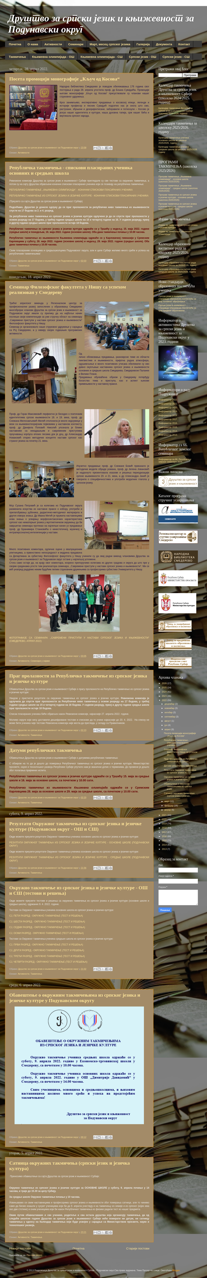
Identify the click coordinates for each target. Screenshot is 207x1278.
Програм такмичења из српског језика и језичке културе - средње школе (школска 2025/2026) (177, 206)
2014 (164, 845)
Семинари (75, 44)
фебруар (169, 805)
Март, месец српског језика (110, 44)
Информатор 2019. (168, 411)
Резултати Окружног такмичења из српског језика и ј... (180, 771)
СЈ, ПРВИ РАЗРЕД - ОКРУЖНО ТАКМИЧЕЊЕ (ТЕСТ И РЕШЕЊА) (46, 944)
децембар (170, 704)
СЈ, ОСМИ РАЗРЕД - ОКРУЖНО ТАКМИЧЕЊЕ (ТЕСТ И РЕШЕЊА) (46, 933)
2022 (164, 700)
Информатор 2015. (168, 427)
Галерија (143, 44)
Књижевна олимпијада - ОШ (53, 56)
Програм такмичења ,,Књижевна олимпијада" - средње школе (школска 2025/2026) (177, 188)
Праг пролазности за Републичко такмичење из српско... (180, 760)
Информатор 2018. (168, 415)
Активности (53, 44)
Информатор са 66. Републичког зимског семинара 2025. (174, 460)
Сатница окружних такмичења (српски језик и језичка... (179, 794)
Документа (164, 44)
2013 (164, 849)
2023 (164, 696)
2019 (164, 823)
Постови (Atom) (34, 1255)
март (167, 801)
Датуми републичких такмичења (45, 750)
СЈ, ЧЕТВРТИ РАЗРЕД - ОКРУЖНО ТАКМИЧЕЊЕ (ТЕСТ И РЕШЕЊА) (48, 961)
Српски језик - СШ (176, 56)
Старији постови (137, 1248)
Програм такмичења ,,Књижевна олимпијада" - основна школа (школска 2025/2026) (174, 179)
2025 (164, 687)
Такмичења (17, 56)
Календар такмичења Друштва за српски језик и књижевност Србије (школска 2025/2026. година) (175, 111)
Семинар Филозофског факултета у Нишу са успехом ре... (180, 752)
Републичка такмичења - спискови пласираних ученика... (176, 743)
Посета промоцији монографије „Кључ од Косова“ (64, 78)
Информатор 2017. (168, 419)
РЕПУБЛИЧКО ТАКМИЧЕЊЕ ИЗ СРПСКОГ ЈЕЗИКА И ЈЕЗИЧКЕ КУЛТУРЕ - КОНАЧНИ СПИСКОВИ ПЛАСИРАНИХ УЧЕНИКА (78, 195)
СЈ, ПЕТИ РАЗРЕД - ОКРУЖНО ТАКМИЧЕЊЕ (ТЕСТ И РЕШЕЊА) (46, 915)
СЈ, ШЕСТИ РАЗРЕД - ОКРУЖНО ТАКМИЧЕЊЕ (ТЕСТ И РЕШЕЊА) (47, 921)
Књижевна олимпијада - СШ (102, 56)
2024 (164, 692)
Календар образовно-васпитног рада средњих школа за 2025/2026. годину (177, 270)
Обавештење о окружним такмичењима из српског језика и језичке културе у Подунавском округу (74, 997)
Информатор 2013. (168, 435)
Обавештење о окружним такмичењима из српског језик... (178, 786)
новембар (170, 708)
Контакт (184, 44)
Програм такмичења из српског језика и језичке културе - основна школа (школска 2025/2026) (177, 197)
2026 (164, 683)
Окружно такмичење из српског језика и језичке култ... (180, 778)
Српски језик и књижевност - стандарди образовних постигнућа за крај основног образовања (177, 299)
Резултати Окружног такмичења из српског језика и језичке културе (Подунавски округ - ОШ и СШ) (75, 826)
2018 (164, 828)
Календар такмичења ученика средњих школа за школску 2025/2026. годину (177, 149)
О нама (32, 44)
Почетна (15, 44)
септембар (170, 716)
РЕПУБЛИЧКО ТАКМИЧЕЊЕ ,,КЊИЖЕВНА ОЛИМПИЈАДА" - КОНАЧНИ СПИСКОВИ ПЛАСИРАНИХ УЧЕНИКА (71, 189)
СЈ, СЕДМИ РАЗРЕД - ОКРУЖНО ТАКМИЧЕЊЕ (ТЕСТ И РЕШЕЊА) (47, 927)
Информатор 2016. (168, 423)
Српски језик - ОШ (142, 56)
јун (166, 725)
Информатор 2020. (168, 407)
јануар (168, 810)
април (168, 729)
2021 (164, 815)
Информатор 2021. (168, 403)
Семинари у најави (40, 661)
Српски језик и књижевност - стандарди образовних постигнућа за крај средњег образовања (177, 308)
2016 (164, 836)
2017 (164, 832)
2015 (164, 840)
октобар (169, 712)
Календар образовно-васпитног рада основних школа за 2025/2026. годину (177, 263)
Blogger (176, 1270)
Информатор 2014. (168, 431)
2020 (164, 819)
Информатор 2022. (168, 399)
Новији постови (20, 1248)
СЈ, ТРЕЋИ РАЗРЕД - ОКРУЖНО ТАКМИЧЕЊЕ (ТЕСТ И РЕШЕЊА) (47, 956)
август (168, 721)
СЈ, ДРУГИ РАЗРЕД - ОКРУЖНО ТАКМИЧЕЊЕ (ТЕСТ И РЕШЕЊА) (46, 950)
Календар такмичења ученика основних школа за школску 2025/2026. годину (173, 140)
